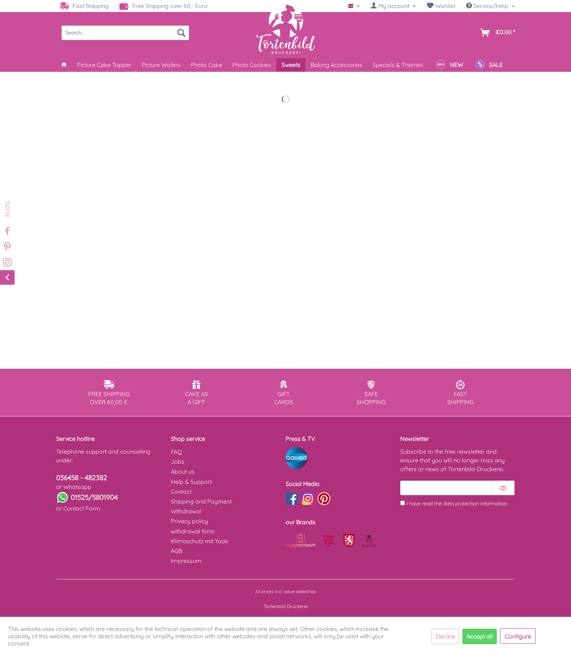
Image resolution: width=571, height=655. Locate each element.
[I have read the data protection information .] (402, 503)
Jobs (177, 461)
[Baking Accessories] (336, 64)
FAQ (176, 451)
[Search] (181, 32)
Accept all (479, 636)
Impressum (186, 560)
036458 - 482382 (81, 477)
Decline (445, 636)
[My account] (393, 5)
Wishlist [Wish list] (441, 5)
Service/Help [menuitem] (488, 5)
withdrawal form (193, 531)
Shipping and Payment (201, 501)
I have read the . (457, 503)
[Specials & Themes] (398, 64)
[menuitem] (393, 6)
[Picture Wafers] (161, 64)
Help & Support (191, 481)
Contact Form (81, 508)
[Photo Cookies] (251, 64)
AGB (176, 551)
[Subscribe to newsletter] (503, 488)
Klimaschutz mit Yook (199, 541)
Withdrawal (186, 511)
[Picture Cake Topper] (104, 64)
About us (182, 471)
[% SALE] (488, 64)
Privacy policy (189, 521)
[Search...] (125, 32)
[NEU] (449, 64)
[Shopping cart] (496, 32)
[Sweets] (291, 64)
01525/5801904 (94, 497)
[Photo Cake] (206, 64)
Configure (518, 636)
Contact (181, 491)
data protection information (475, 503)
